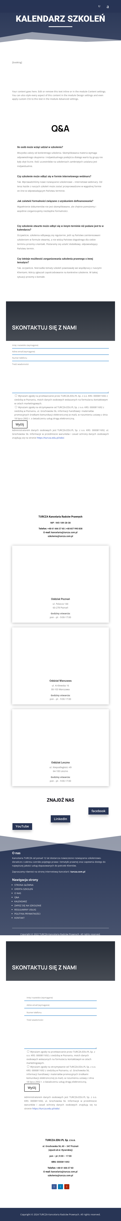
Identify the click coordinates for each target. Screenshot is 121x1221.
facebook (98, 811)
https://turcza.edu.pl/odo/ (50, 437)
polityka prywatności (27, 913)
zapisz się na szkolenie (27, 905)
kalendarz (20, 901)
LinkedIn (60, 819)
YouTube (22, 826)
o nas (17, 893)
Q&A (16, 897)
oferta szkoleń (23, 889)
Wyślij (20, 424)
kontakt (19, 917)
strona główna (23, 884)
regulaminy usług (25, 909)
